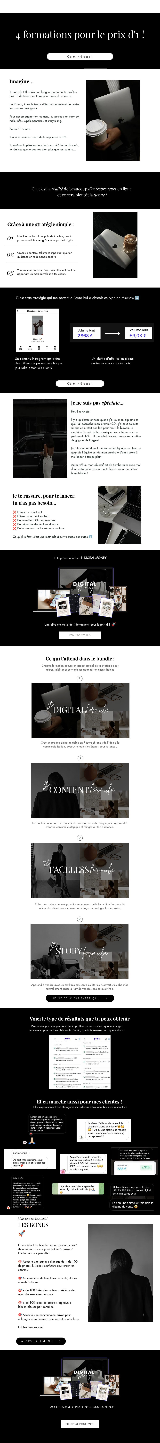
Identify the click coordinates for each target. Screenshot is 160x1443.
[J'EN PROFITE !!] (80, 635)
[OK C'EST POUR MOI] (80, 1424)
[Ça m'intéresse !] (80, 56)
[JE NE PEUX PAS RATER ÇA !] (80, 998)
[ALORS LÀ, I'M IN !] (41, 1341)
